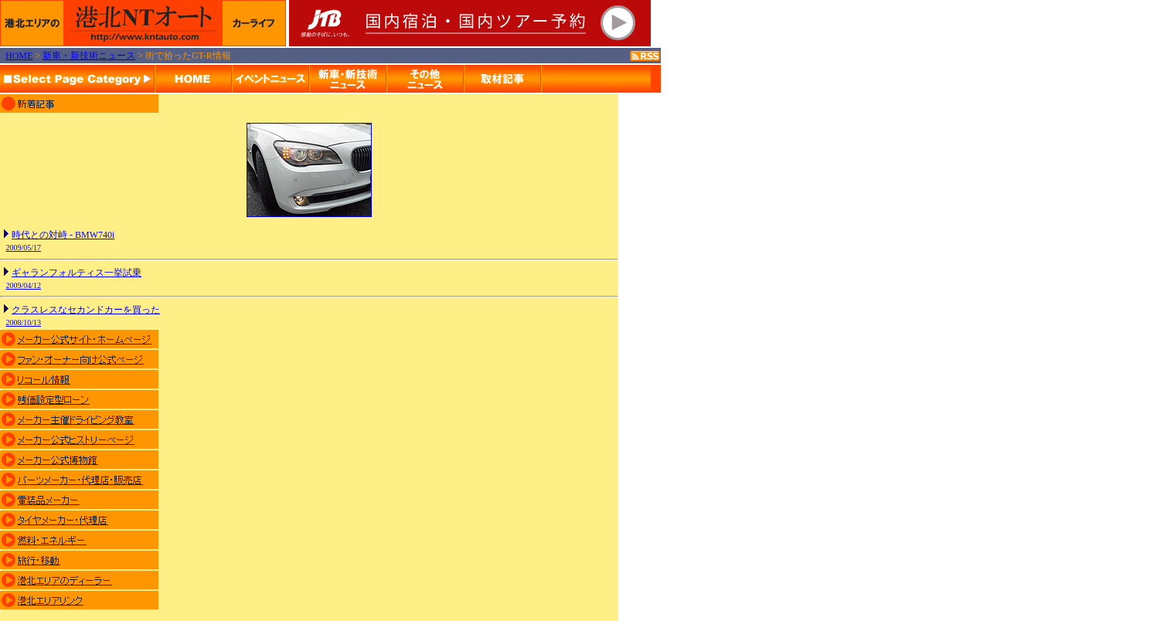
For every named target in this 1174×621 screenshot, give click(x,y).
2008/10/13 (24, 322)
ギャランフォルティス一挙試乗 (76, 272)
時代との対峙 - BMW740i (63, 234)
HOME (18, 55)
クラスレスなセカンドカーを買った (86, 309)
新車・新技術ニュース (89, 55)
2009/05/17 (24, 247)
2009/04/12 (24, 285)
